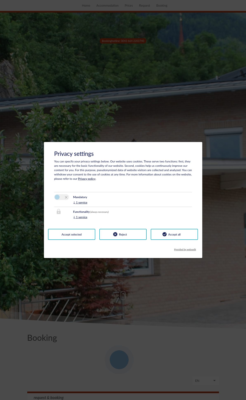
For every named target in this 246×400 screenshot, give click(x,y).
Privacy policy (86, 178)
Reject (123, 234)
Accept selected (71, 234)
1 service (80, 202)
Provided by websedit (185, 248)
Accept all (174, 234)
